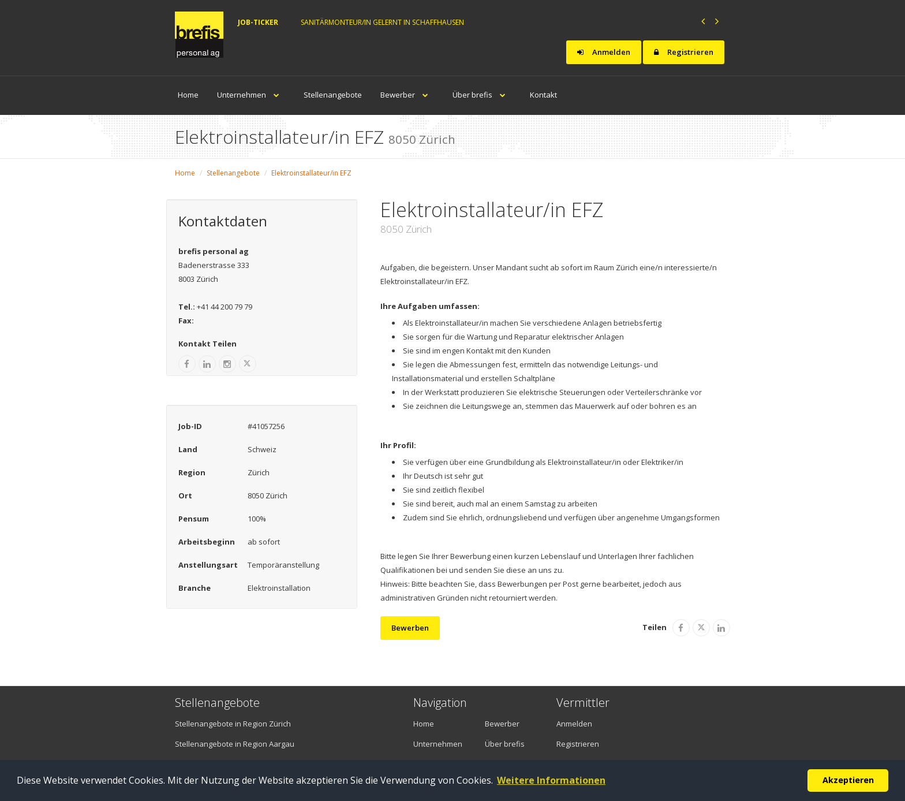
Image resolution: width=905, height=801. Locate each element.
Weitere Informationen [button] (551, 780)
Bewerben (410, 628)
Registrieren (683, 52)
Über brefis (481, 95)
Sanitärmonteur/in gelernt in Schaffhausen (382, 22)
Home (188, 95)
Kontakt (543, 95)
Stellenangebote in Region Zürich (233, 723)
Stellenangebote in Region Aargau (234, 744)
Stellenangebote (333, 95)
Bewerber (407, 95)
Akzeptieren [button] (848, 779)
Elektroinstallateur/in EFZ (311, 173)
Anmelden (603, 52)
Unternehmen (251, 95)
